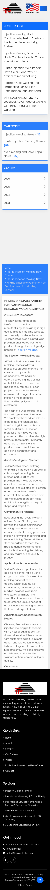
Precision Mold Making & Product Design (25, 796)
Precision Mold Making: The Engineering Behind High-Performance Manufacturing (22, 86)
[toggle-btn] (43, 8)
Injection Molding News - (22, 149)
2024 (25, 213)
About (8, 743)
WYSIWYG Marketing (36, 880)
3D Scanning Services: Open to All (22, 824)
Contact (9, 770)
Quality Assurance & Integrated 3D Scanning (23, 818)
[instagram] (13, 860)
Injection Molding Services (18, 790)
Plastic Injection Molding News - (24, 158)
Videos (8, 759)
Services (9, 748)
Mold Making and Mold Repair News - (23, 169)
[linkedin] (6, 860)
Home (7, 447)
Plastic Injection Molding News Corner (24, 765)
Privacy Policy (25, 885)
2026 (25, 196)
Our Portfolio (11, 754)
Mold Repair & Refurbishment (20, 810)
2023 (25, 221)
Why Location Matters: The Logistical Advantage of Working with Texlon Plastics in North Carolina (25, 103)
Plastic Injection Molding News (24, 458)
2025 (25, 205)
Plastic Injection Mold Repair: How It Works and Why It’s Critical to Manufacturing (22, 72)
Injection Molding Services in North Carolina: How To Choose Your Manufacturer (24, 57)
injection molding (27, 529)
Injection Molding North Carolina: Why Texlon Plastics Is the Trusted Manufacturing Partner (24, 40)
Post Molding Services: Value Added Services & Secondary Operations (23, 803)
